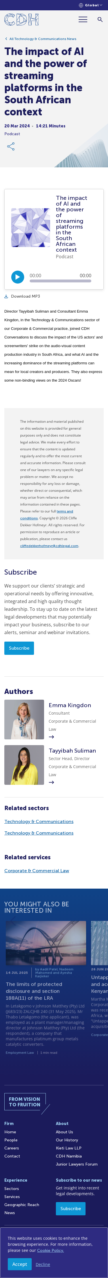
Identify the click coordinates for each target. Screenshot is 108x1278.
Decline (43, 1264)
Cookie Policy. (50, 1250)
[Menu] (85, 19)
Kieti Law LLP (69, 1148)
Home (10, 1132)
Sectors (11, 1188)
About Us (64, 1132)
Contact (12, 1156)
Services (12, 1196)
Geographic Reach (21, 1204)
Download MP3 (22, 296)
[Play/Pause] (17, 277)
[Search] (100, 19)
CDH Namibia (69, 1156)
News (9, 1212)
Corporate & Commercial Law (36, 870)
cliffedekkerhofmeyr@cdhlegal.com (49, 546)
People (11, 1140)
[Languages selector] (90, 5)
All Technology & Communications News (43, 41)
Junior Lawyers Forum (77, 1164)
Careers (11, 1148)
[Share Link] (11, 148)
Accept (19, 1264)
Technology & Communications (38, 821)
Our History (67, 1140)
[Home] (21, 21)
